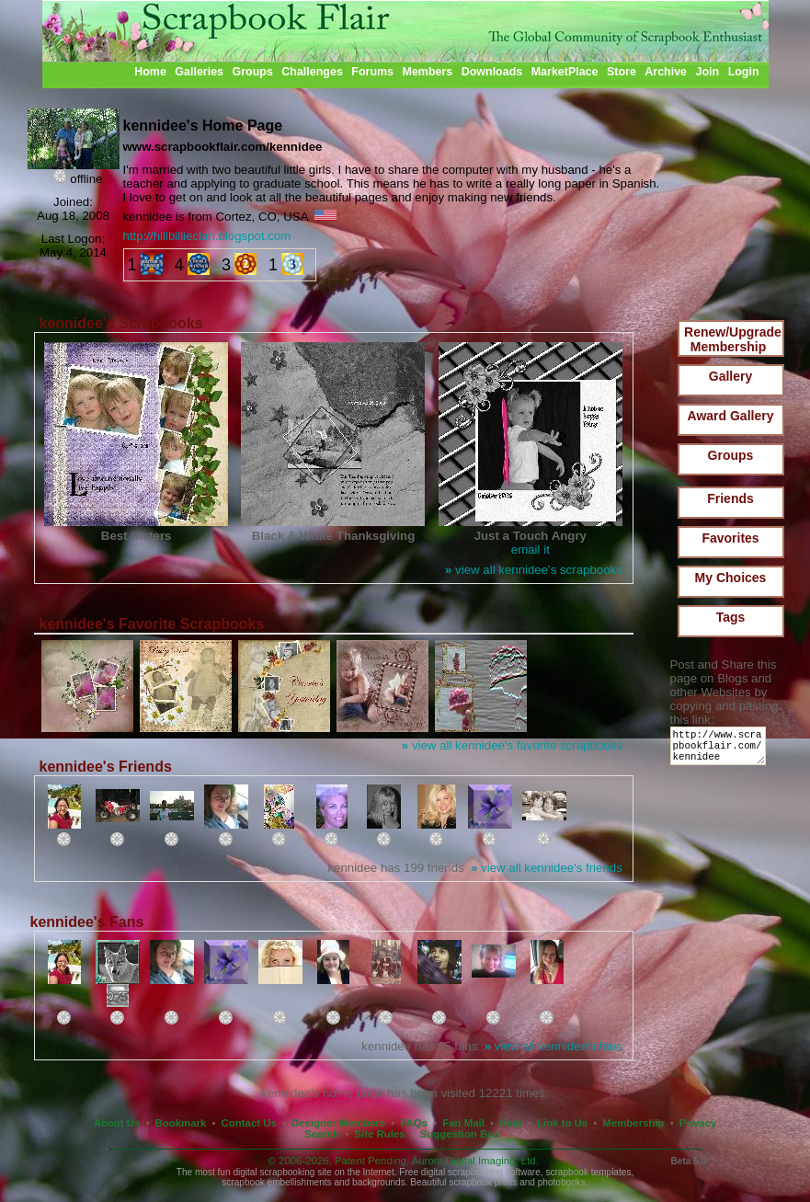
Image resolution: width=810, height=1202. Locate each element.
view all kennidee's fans (553, 1046)
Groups (252, 71)
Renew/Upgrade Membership (732, 339)
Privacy (698, 1122)
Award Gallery (731, 415)
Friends (730, 498)
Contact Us (249, 1122)
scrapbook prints (483, 1182)
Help (510, 1122)
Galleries (199, 71)
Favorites (730, 538)
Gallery (730, 376)
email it (530, 549)
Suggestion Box (460, 1133)
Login (743, 71)
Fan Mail (463, 1122)
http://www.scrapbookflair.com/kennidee (721, 750)
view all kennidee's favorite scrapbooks (512, 745)
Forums (372, 71)
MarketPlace (565, 71)
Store (621, 71)
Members (428, 71)
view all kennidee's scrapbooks (533, 570)
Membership (633, 1122)
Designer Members (338, 1122)
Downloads (492, 71)
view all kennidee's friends (546, 868)
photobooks (562, 1182)
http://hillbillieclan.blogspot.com (207, 236)
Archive (666, 71)
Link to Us (562, 1122)
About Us (117, 1122)
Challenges (312, 71)
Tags (731, 617)
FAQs (414, 1122)
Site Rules (379, 1133)
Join (708, 71)
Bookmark (181, 1122)
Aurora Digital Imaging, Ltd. (475, 1160)
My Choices (731, 577)
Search (321, 1133)
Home (150, 71)
